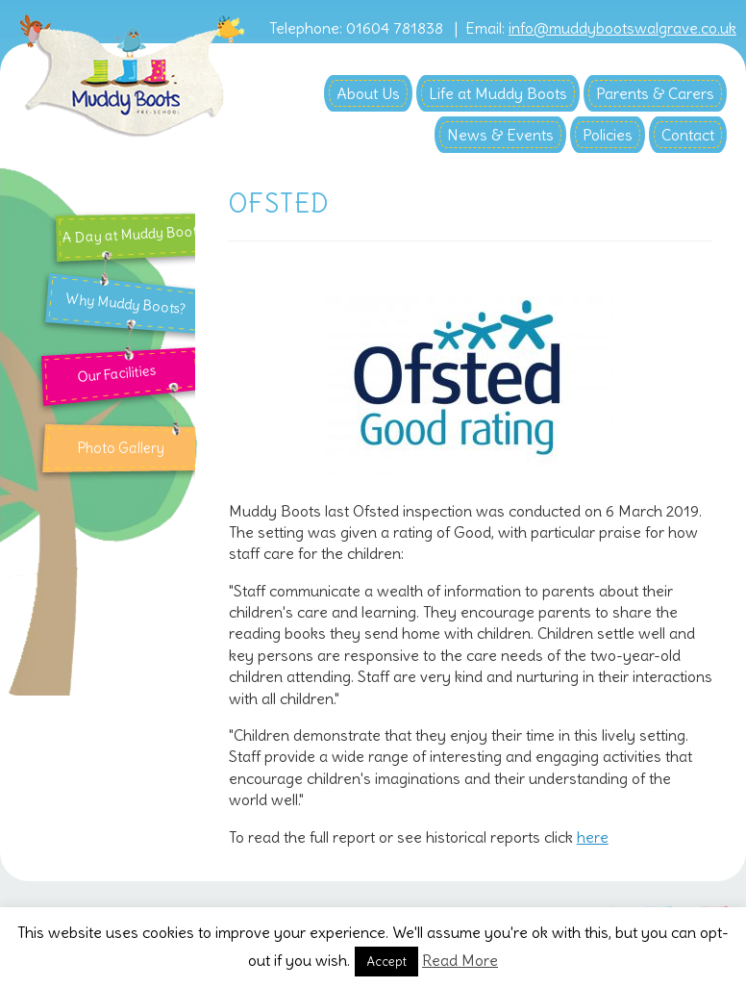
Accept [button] (386, 961)
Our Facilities (116, 373)
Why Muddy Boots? (126, 304)
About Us (368, 93)
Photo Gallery (120, 448)
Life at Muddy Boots (498, 93)
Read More (460, 960)
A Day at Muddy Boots (133, 233)
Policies (608, 134)
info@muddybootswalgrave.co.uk (622, 28)
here (593, 837)
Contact (687, 134)
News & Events (500, 134)
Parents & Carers (655, 93)
